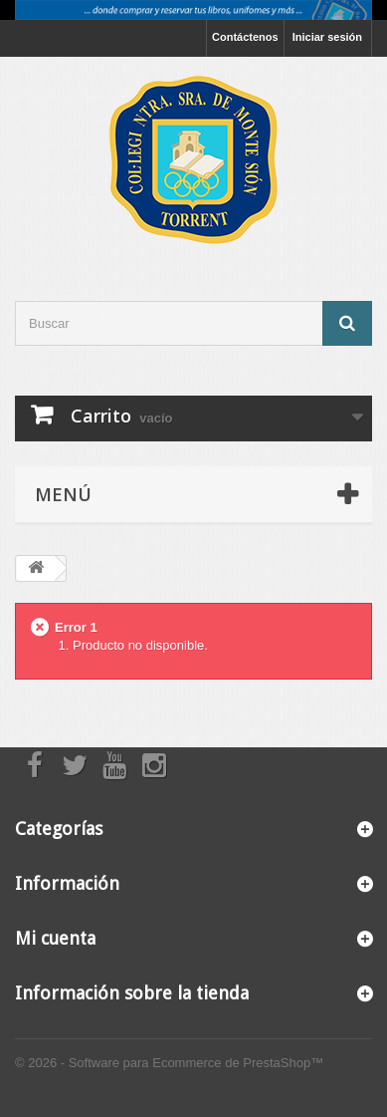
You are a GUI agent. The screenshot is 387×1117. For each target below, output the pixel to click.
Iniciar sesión (327, 37)
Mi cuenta (55, 938)
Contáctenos (245, 37)
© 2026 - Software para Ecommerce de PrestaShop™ (169, 1062)
